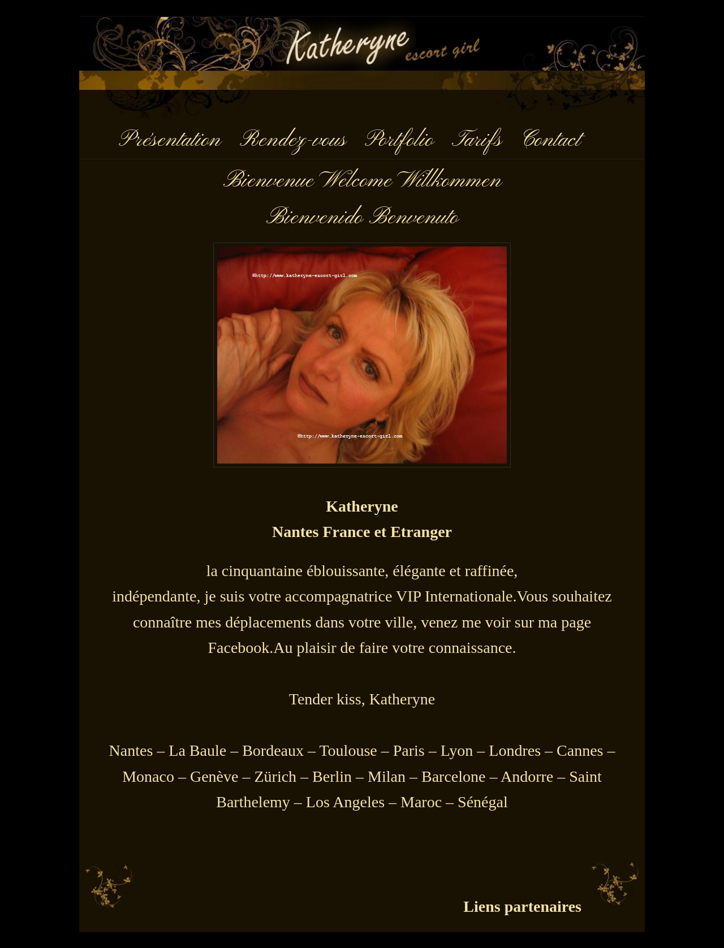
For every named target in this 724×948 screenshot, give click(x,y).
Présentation (170, 140)
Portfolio (399, 140)
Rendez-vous (292, 140)
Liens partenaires (522, 906)
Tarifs (477, 140)
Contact (550, 140)
